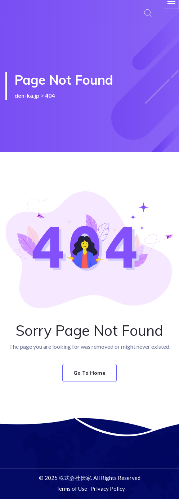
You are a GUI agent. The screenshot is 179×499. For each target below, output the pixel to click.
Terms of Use (71, 488)
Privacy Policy (107, 488)
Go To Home (89, 373)
